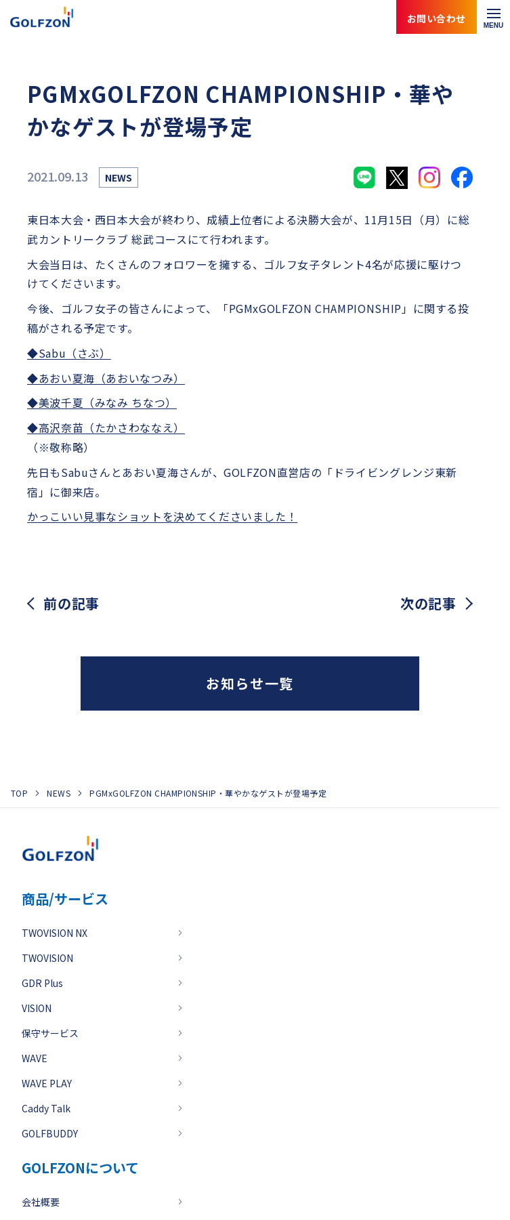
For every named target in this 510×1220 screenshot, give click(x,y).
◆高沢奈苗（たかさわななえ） (106, 427)
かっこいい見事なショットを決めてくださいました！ (162, 516)
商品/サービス (65, 898)
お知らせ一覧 (250, 683)
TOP (19, 793)
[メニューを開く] (493, 17)
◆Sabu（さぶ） (69, 353)
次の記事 (428, 603)
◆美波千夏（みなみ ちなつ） (102, 402)
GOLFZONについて (80, 1167)
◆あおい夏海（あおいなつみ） (106, 378)
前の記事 (71, 603)
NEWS (58, 793)
